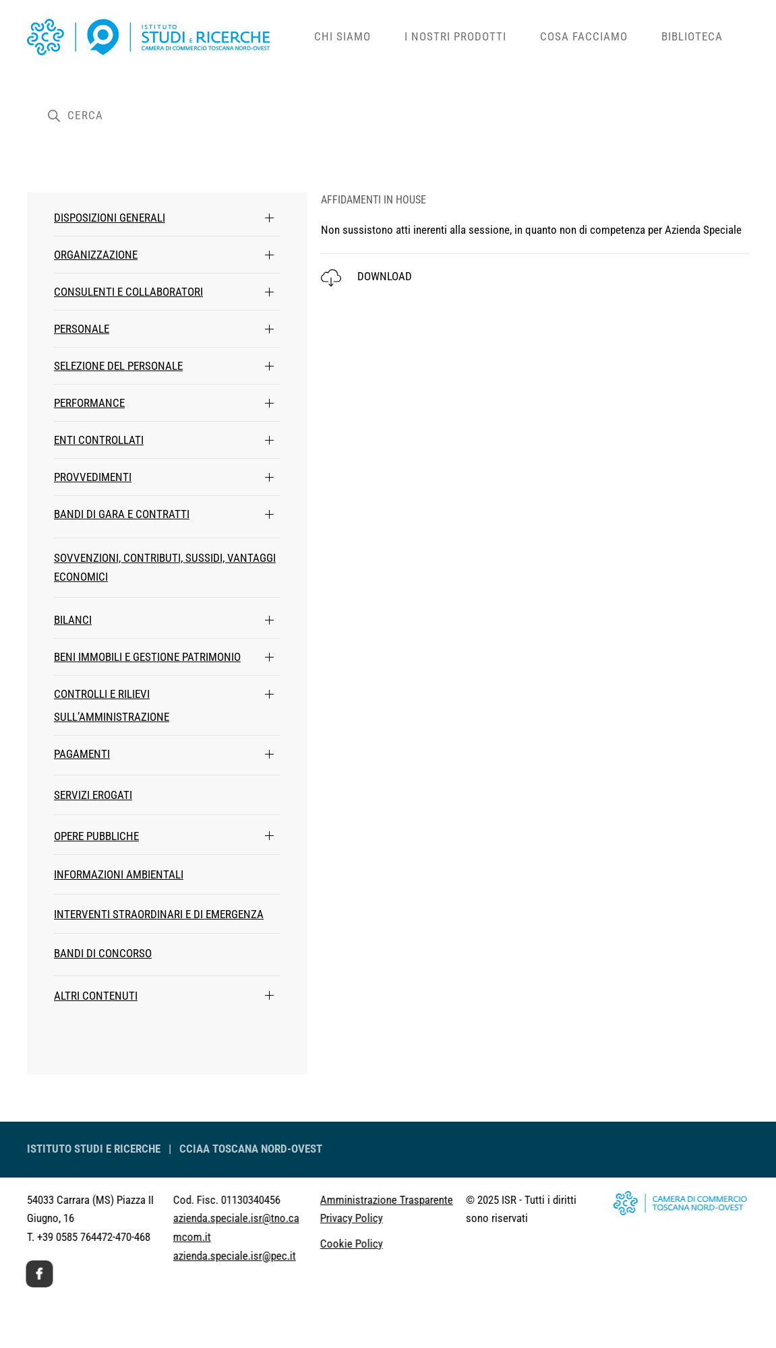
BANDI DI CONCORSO (103, 953)
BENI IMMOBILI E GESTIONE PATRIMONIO (147, 657)
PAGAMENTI (82, 754)
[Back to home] (162, 37)
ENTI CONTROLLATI (99, 440)
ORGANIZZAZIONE (96, 254)
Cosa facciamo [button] (584, 36)
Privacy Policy (315, 1218)
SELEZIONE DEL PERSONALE (118, 366)
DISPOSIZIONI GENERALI (109, 217)
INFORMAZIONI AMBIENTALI (118, 874)
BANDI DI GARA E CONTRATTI (121, 514)
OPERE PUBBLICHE (96, 836)
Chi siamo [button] (342, 36)
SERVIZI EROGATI (93, 795)
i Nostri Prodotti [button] (455, 36)
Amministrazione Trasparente (350, 1200)
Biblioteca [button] (692, 36)
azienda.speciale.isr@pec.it (198, 1255)
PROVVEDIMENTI (92, 477)
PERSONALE (81, 328)
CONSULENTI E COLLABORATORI (128, 291)
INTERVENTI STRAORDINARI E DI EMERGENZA (159, 914)
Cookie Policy (315, 1243)
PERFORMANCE (89, 403)
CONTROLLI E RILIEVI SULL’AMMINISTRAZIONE (111, 705)
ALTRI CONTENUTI (96, 995)
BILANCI (73, 620)
